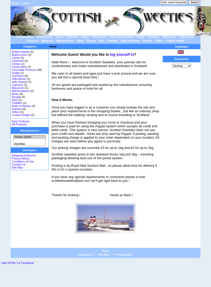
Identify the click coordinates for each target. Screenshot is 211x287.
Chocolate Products (122, 37)
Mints (80, 40)
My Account (85, 254)
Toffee (159, 40)
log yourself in (122, 54)
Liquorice (32, 40)
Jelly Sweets (187, 37)
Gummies (153, 37)
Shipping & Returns (24, 155)
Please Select (29, 137)
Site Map (17, 167)
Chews (85, 37)
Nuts (101, 40)
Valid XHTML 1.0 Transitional (17, 263)
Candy (59, 37)
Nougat (91, 40)
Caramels (72, 37)
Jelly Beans (169, 37)
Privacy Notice (20, 158)
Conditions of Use (23, 161)
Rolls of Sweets (130, 40)
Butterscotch (45, 37)
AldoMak (29, 144)
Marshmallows (65, 40)
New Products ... (22, 121)
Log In (26, 3)
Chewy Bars (99, 37)
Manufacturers (29, 130)
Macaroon (47, 40)
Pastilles (113, 40)
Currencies (181, 59)
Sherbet (147, 40)
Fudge (141, 37)
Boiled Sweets (25, 37)
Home (15, 3)
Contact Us (18, 164)
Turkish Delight (175, 40)
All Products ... (21, 124)
